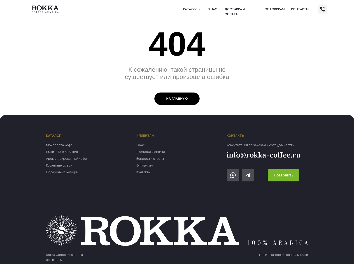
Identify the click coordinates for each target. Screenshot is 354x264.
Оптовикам (275, 9)
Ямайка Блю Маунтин (62, 152)
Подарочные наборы (62, 172)
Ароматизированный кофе (66, 158)
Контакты (300, 9)
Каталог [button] (190, 9)
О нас (212, 9)
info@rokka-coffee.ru (263, 155)
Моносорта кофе (59, 145)
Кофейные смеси (59, 165)
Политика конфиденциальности (283, 254)
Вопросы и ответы (150, 158)
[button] (199, 9)
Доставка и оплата (150, 152)
